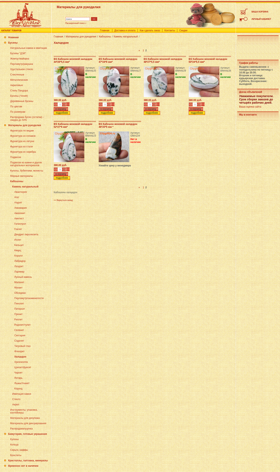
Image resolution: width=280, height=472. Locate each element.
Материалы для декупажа (25, 418)
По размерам (17, 111)
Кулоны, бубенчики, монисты (26, 170)
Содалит (19, 340)
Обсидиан (20, 292)
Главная (104, 30)
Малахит (19, 282)
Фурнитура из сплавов (23, 136)
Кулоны (14, 439)
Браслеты (15, 455)
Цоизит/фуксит (22, 367)
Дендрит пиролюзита (26, 234)
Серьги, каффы (19, 449)
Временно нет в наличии (23, 465)
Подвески (15, 157)
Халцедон (20, 356)
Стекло (16, 399)
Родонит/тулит (22, 324)
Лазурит (18, 266)
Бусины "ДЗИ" (18, 53)
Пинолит (19, 303)
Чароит (18, 372)
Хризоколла (21, 362)
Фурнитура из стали (21, 146)
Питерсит (19, 308)
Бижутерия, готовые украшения (27, 434)
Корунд (18, 388)
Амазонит (19, 213)
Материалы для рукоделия (24, 125)
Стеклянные (17, 74)
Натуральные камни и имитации (28, 48)
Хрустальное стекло (21, 69)
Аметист (19, 218)
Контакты (169, 30)
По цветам (16, 106)
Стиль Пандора (19, 90)
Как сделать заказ (150, 30)
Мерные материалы (21, 176)
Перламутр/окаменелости (29, 298)
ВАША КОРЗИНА (260, 12)
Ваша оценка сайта (250, 106)
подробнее (62, 112)
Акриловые (16, 85)
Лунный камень (23, 277)
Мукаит (18, 287)
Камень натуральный (25, 186)
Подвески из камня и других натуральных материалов (26, 164)
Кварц (17, 250)
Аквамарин (20, 207)
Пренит (18, 314)
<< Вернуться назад (63, 200)
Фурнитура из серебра (23, 151)
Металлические (19, 79)
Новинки (13, 37)
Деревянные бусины (21, 101)
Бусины (13, 42)
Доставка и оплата (125, 30)
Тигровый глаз (22, 346)
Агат (16, 197)
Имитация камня (21, 393)
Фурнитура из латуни (22, 141)
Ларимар (19, 271)
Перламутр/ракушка (21, 64)
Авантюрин (20, 192)
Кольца (14, 444)
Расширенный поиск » (75, 23)
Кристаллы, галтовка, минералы (28, 460)
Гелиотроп (20, 223)
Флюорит (19, 351)
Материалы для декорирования (28, 423)
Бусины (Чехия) (19, 95)
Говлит (18, 229)
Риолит (18, 319)
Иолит (17, 239)
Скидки (183, 30)
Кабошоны (16, 181)
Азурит (18, 202)
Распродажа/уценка (21, 428)
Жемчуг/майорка (19, 58)
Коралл (18, 255)
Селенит (19, 330)
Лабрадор (20, 261)
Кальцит (19, 245)
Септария (19, 335)
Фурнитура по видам (22, 130)
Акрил (15, 404)
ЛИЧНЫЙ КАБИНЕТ (261, 19)
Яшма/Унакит (21, 383)
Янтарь (18, 378)
